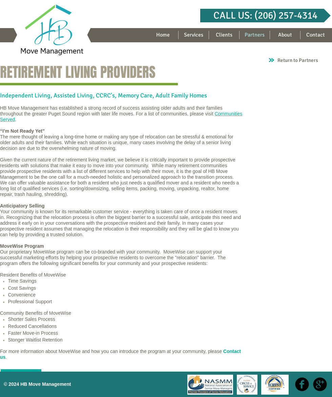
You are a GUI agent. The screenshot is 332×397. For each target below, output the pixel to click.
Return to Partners (297, 60)
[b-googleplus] (320, 384)
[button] (265, 15)
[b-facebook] (302, 384)
